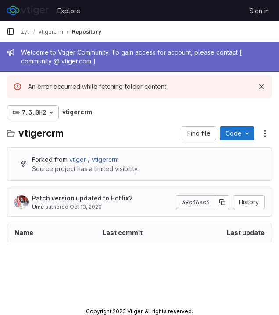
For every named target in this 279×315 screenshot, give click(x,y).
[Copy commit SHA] (222, 202)
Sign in (259, 10)
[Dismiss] (261, 86)
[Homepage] (27, 11)
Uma (38, 206)
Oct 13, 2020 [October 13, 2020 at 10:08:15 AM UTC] (86, 206)
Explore (68, 10)
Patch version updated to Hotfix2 (82, 198)
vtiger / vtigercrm (94, 159)
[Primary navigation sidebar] (11, 31)
